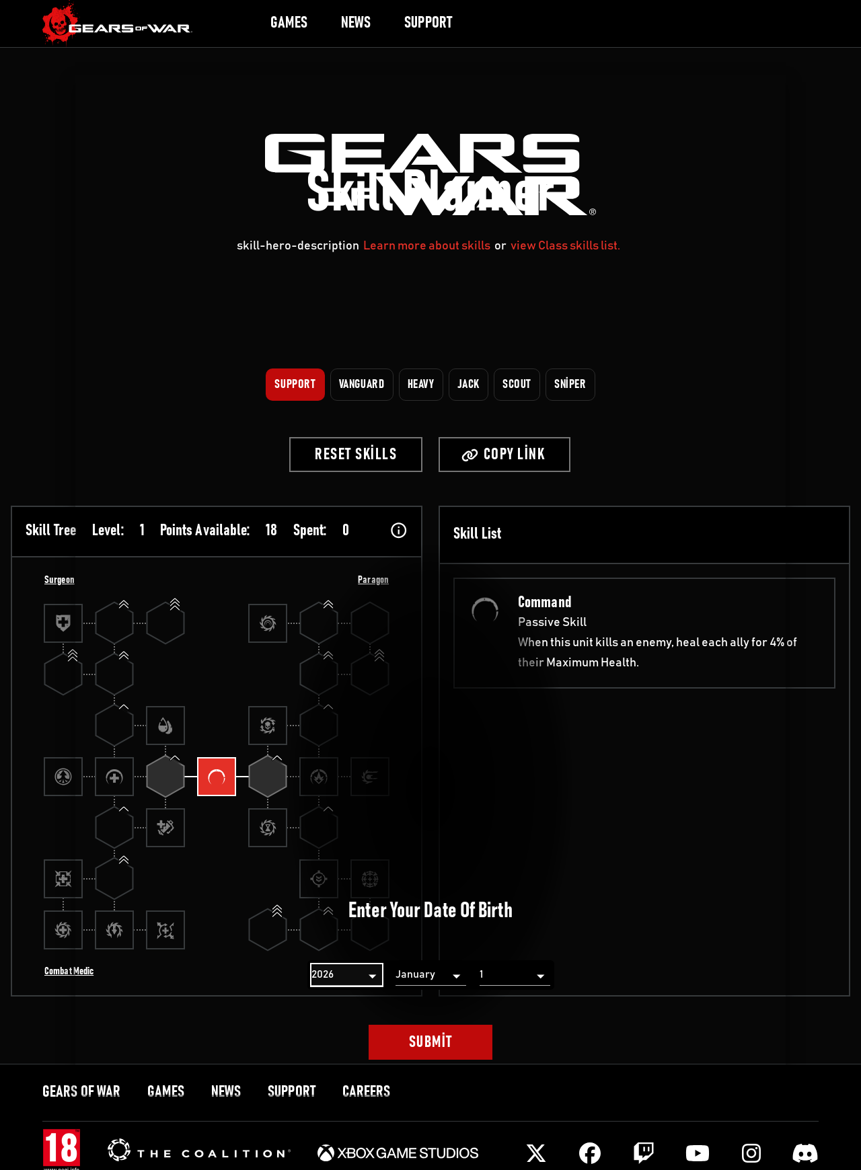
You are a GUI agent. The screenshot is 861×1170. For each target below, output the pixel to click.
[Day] (515, 975)
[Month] (431, 975)
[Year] (346, 975)
